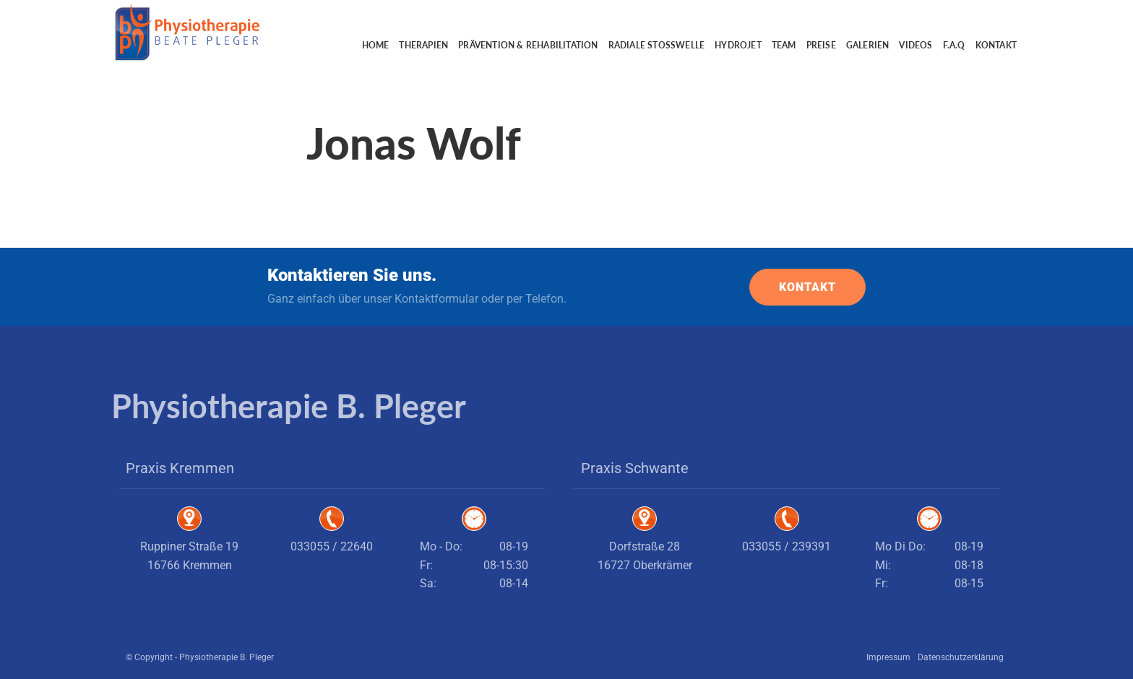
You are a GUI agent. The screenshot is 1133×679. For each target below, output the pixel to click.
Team (784, 45)
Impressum (888, 657)
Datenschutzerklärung (961, 657)
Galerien (867, 45)
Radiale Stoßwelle (656, 45)
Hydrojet (738, 45)
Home (375, 45)
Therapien (423, 45)
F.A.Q (954, 45)
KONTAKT (807, 287)
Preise (821, 45)
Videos (915, 45)
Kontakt (996, 45)
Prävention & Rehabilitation (528, 45)
